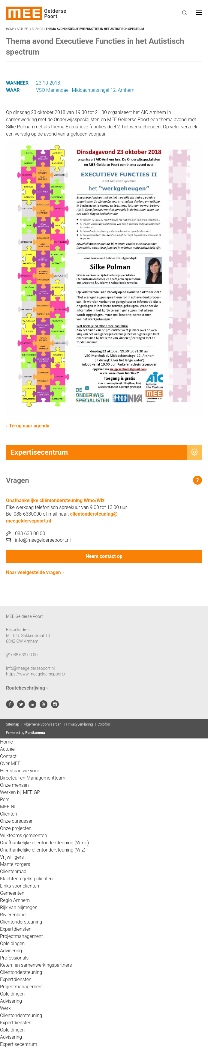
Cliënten (8, 814)
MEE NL (8, 807)
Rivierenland (13, 915)
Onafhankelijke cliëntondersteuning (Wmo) (44, 843)
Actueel (23, 29)
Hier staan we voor (19, 771)
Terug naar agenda (29, 426)
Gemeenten (12, 893)
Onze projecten (16, 828)
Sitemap (12, 724)
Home (10, 29)
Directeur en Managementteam (32, 778)
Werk (5, 1008)
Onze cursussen (17, 821)
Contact (8, 756)
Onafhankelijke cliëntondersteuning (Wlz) (43, 850)
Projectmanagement (21, 936)
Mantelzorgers (15, 864)
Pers (5, 799)
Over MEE (10, 763)
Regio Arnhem (15, 900)
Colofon (104, 724)
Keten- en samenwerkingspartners (36, 965)
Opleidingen (12, 943)
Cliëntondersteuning (21, 922)
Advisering (11, 951)
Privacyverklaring (79, 724)
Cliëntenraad (13, 871)
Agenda (38, 29)
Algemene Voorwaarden (43, 724)
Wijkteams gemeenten (23, 835)
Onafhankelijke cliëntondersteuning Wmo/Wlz (55, 500)
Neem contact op (104, 556)
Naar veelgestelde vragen (33, 572)
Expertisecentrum (18, 1044)
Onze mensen (14, 785)
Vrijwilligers (12, 857)
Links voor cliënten (19, 886)
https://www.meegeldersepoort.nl (37, 674)
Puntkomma (35, 733)
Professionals (14, 958)
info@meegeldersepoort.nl (38, 540)
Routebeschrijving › (27, 688)
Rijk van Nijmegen (19, 907)
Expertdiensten (16, 929)
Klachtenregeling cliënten (26, 879)
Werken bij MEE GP (20, 792)
